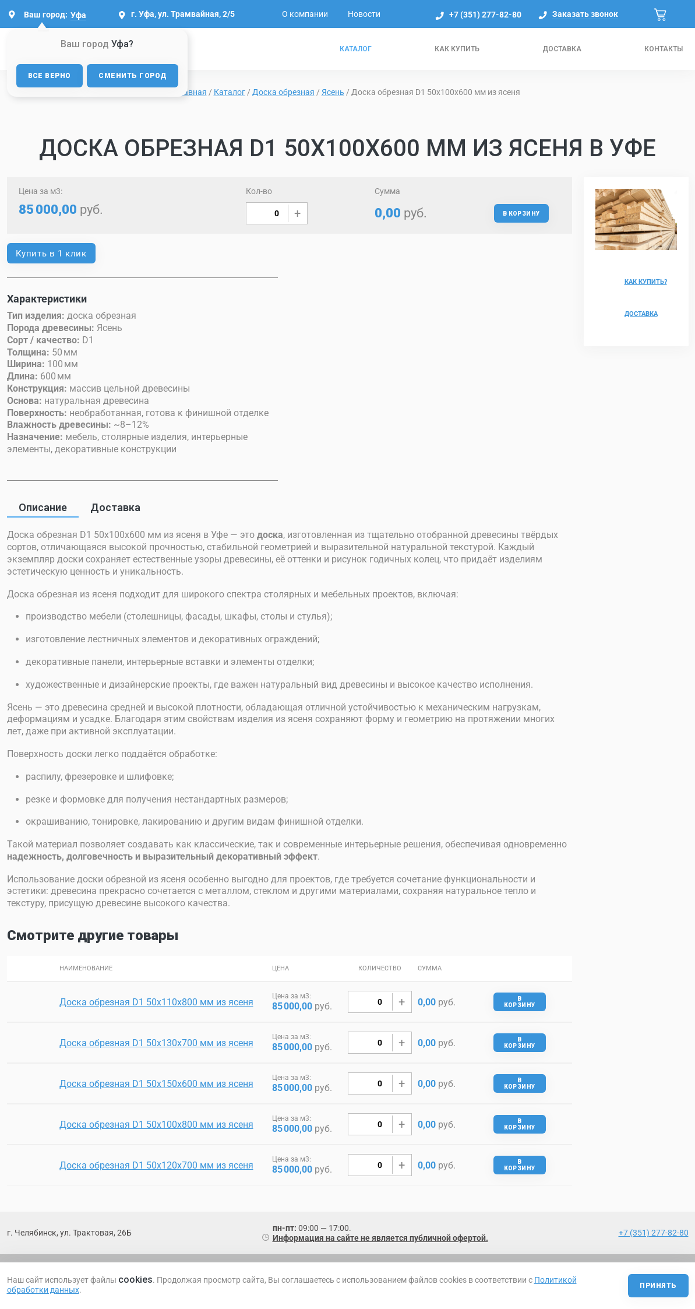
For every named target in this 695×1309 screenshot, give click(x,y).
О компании (305, 14)
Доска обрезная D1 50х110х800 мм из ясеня (156, 1002)
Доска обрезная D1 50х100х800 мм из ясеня (156, 1124)
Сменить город (132, 76)
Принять (658, 1286)
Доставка (561, 49)
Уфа (78, 15)
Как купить (457, 49)
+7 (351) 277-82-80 (485, 14)
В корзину (521, 213)
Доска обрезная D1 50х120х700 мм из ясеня (156, 1165)
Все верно (49, 76)
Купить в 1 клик (51, 253)
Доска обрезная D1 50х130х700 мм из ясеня (156, 1042)
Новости (364, 14)
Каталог (356, 49)
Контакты (663, 49)
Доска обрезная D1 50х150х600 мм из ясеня (156, 1083)
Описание (43, 507)
